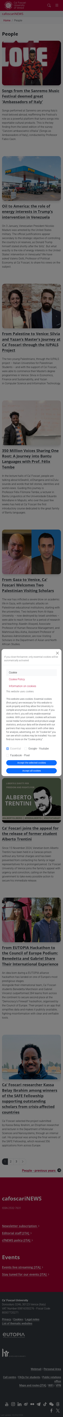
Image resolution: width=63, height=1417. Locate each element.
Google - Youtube (38, 748)
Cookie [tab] (13, 672)
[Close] (57, 653)
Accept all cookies (31, 770)
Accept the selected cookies (31, 762)
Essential (15, 748)
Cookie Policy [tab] (17, 679)
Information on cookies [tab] (22, 686)
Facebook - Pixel (20, 755)
